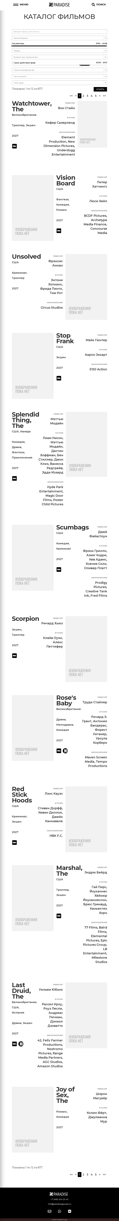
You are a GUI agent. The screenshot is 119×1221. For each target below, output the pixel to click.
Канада (25, 431)
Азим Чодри (96, 555)
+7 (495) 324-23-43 (59, 1199)
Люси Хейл (98, 201)
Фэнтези (62, 199)
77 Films (90, 927)
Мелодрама (64, 724)
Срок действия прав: (59, 62)
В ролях (71, 118)
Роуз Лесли (52, 1008)
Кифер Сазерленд (60, 123)
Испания (18, 1012)
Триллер (18, 125)
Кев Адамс (97, 559)
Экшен (30, 125)
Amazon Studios (50, 1066)
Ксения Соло (96, 564)
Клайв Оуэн (52, 638)
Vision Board (65, 180)
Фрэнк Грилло (94, 551)
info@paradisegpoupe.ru (59, 1204)
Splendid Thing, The (25, 420)
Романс (61, 209)
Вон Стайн (66, 108)
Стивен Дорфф (50, 808)
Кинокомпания (67, 132)
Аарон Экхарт (96, 355)
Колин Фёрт (96, 1113)
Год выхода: (59, 43)
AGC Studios (52, 1062)
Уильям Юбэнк (51, 989)
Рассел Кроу (52, 1004)
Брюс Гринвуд (94, 904)
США (59, 189)
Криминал (19, 272)
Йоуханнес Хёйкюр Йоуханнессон (95, 896)
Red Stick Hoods (22, 794)
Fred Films (99, 595)
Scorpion (25, 618)
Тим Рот (56, 293)
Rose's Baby (66, 700)
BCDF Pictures (95, 216)
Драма (16, 447)
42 (39, 1040)
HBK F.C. (56, 836)
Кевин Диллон (50, 812)
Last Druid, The (21, 990)
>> (104, 95)
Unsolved (26, 256)
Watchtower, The (32, 106)
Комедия (62, 204)
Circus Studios (52, 307)
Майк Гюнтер (96, 340)
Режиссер (70, 103)
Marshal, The (69, 870)
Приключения (22, 457)
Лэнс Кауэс (54, 793)
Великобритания (24, 114)
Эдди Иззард (52, 472)
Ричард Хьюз (52, 623)
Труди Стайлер (94, 702)
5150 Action (98, 369)
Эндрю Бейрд (96, 872)
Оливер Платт (95, 568)
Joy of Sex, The (65, 1095)
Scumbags (72, 527)
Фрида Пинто (51, 289)
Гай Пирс (99, 887)
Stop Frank (65, 338)
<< (71, 95)
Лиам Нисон (53, 438)
